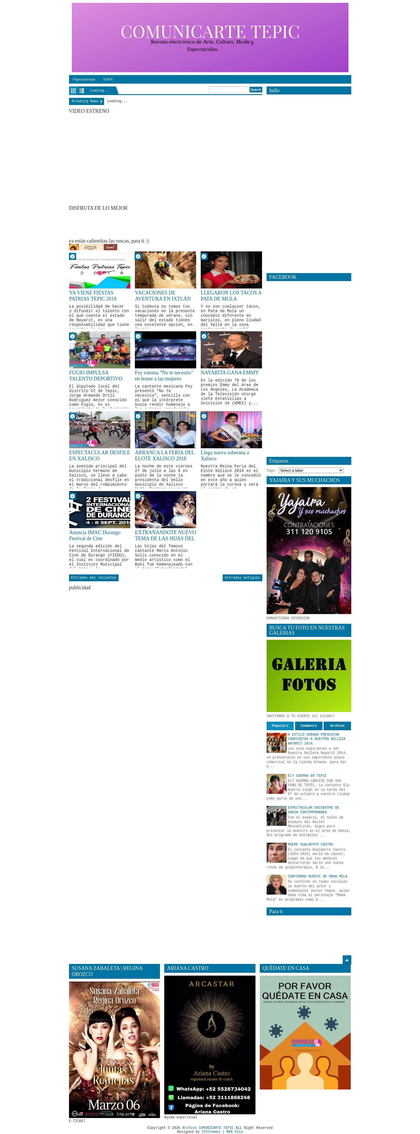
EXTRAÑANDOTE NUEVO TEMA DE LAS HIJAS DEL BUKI (165, 539)
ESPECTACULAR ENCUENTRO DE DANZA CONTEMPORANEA (313, 810)
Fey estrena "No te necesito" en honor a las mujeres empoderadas (164, 379)
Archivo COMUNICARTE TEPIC (208, 1128)
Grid (73, 90)
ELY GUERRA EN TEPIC (307, 776)
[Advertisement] (173, 224)
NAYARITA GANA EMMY (230, 373)
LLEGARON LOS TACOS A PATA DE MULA (231, 296)
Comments (309, 726)
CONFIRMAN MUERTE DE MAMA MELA (318, 877)
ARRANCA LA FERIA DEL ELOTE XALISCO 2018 (164, 456)
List (82, 90)
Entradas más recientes (93, 578)
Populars (280, 726)
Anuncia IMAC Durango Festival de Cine (95, 536)
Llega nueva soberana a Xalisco (225, 456)
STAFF (108, 79)
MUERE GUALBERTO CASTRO (310, 845)
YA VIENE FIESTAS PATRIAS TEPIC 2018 (93, 296)
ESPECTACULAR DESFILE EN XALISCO (99, 456)
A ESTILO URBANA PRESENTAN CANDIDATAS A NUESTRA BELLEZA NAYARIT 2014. (317, 739)
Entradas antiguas (242, 578)
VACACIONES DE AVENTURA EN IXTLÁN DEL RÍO (163, 299)
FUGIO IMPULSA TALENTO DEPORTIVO (96, 376)
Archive (337, 726)
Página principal (84, 79)
